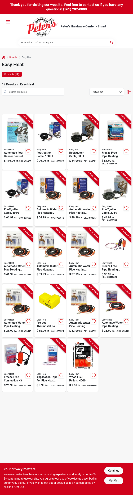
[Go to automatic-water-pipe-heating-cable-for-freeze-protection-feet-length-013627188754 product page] (83, 311)
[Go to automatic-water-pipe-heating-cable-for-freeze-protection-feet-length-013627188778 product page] (83, 255)
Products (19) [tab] (11, 74)
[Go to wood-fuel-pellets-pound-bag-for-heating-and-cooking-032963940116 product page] (83, 365)
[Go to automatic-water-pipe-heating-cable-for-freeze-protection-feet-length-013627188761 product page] (17, 311)
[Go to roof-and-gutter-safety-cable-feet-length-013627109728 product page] (83, 142)
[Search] (111, 42)
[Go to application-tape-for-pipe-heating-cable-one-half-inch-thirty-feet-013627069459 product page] (50, 365)
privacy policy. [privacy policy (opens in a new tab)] (17, 482)
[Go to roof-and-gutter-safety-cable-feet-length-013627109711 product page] (17, 199)
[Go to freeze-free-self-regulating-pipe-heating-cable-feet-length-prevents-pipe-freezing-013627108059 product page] (115, 255)
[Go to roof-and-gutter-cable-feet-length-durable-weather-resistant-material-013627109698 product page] (115, 199)
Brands (13, 57)
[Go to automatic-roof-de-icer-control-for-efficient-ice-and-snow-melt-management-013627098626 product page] (17, 142)
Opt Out (113, 480)
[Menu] (8, 22)
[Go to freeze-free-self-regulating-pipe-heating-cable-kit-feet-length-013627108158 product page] (115, 142)
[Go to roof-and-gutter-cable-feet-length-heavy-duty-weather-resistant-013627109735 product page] (50, 142)
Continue (113, 470)
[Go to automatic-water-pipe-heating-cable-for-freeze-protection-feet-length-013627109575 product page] (50, 199)
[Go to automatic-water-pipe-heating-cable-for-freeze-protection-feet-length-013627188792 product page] (50, 255)
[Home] (3, 57)
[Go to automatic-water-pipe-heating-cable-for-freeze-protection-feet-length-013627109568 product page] (83, 199)
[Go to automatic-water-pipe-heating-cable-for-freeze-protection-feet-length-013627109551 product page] (17, 255)
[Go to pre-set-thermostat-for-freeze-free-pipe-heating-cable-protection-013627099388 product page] (50, 311)
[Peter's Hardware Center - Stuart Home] (42, 26)
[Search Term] (66, 42)
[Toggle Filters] (129, 92)
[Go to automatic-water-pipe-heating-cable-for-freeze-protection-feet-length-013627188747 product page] (115, 311)
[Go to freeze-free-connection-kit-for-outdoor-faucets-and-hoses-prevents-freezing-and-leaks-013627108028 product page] (17, 365)
